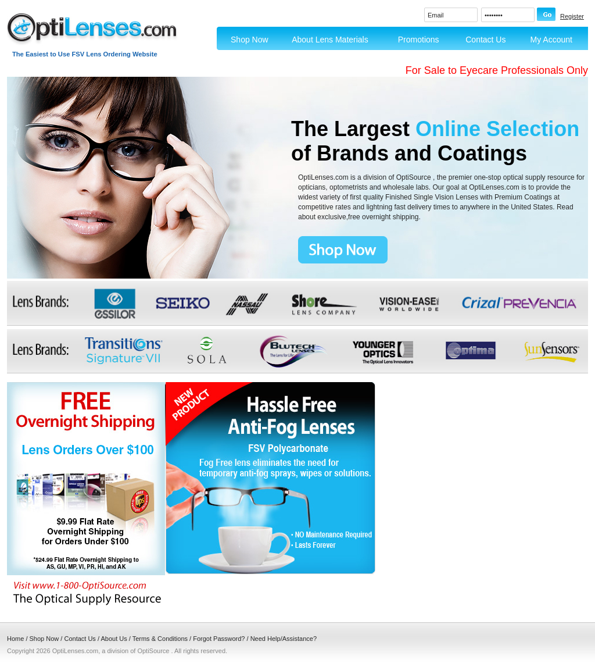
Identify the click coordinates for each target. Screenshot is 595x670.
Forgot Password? (219, 638)
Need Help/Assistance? (283, 638)
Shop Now (249, 39)
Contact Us (485, 39)
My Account (551, 39)
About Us (114, 638)
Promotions (418, 39)
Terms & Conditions (160, 638)
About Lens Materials (330, 39)
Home (15, 638)
